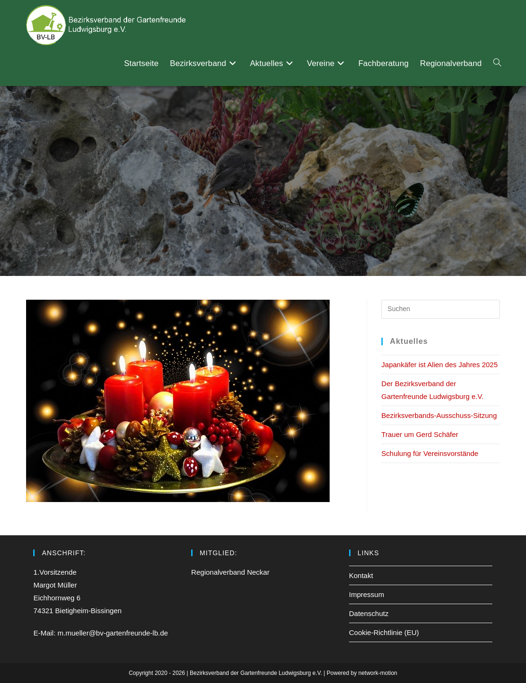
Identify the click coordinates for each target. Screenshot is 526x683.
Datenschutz (368, 613)
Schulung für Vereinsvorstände (429, 453)
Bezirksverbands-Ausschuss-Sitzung (439, 415)
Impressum (366, 594)
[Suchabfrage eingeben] (440, 309)
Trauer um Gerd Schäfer (419, 434)
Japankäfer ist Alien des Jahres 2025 (439, 364)
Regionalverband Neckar (230, 572)
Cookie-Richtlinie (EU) (384, 632)
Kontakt (361, 575)
